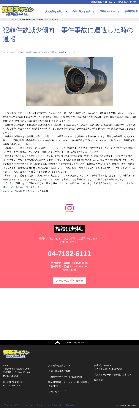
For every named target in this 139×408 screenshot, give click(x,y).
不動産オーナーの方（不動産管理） (65, 377)
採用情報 (98, 380)
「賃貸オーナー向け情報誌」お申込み (112, 374)
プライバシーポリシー (12, 405)
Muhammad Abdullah (13, 191)
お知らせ (15, 19)
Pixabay (33, 191)
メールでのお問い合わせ (69, 280)
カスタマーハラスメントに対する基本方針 (43, 405)
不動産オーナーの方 (109, 11)
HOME (5, 19)
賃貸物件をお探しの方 (56, 11)
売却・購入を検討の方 (83, 11)
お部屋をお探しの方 (33, 52)
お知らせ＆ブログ (57, 391)
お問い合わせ (70, 405)
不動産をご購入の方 (50, 52)
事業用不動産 (131, 11)
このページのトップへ (73, 342)
